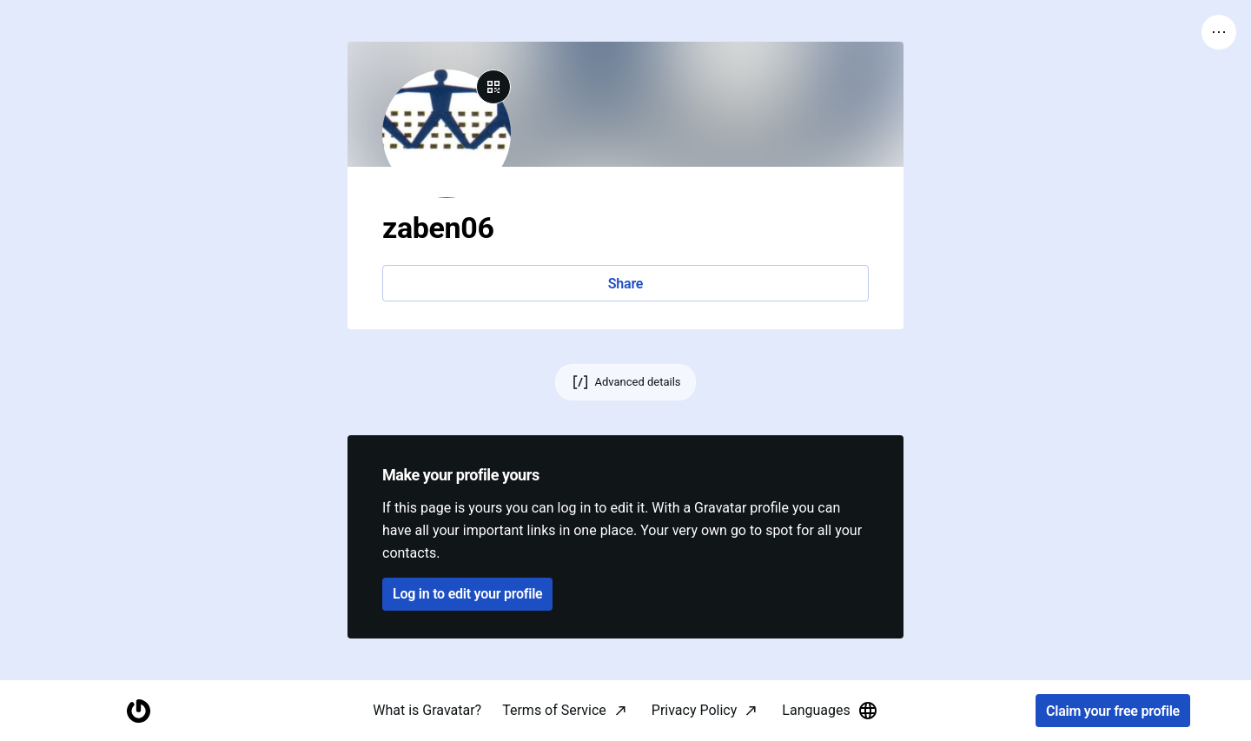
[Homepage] (138, 711)
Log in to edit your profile (467, 594)
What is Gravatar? (427, 710)
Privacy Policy (695, 710)
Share (625, 283)
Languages (829, 710)
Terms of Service (554, 710)
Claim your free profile (1113, 711)
